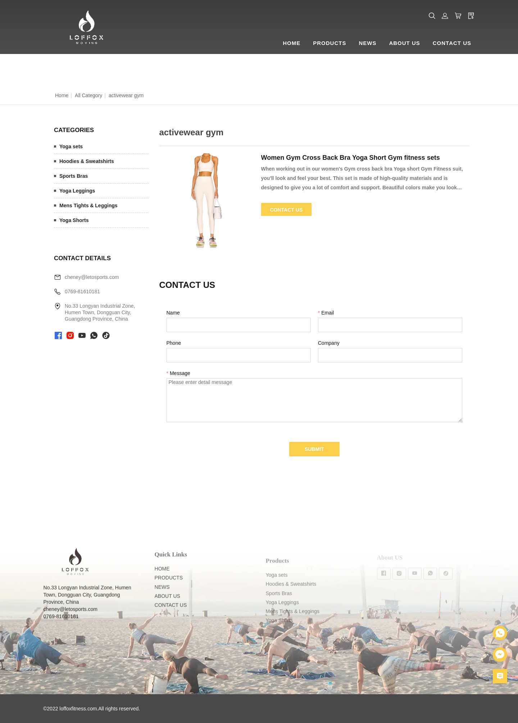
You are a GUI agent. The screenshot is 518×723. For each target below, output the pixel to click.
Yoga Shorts (73, 220)
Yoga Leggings (77, 191)
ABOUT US (167, 607)
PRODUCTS (169, 589)
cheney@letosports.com (92, 277)
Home (61, 95)
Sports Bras (73, 176)
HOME (162, 580)
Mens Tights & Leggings (88, 205)
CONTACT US (171, 616)
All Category (88, 95)
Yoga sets (71, 146)
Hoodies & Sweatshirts (86, 161)
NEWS (162, 598)
